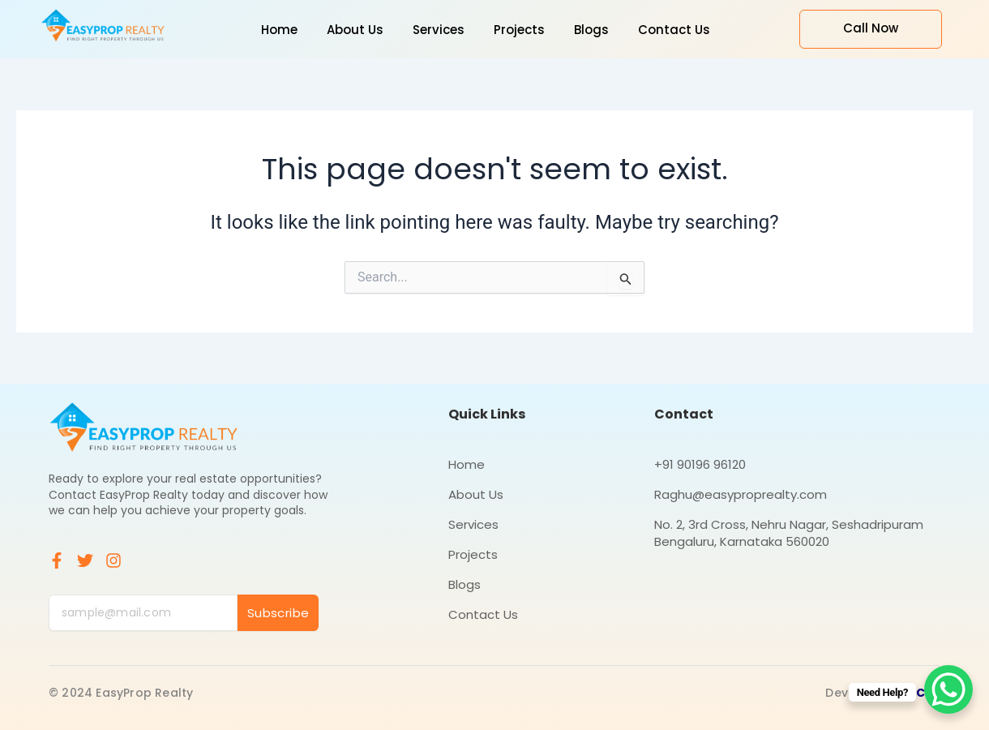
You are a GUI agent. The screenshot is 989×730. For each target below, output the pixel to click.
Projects (473, 554)
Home (466, 464)
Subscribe (278, 612)
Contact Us (483, 614)
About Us (475, 494)
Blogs (464, 584)
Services (473, 524)
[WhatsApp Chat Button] (948, 689)
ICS (923, 693)
